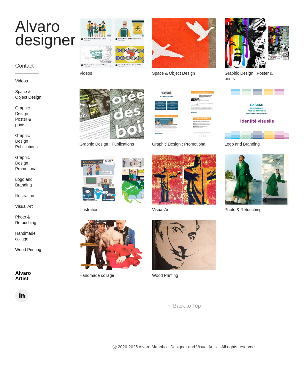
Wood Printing (28, 249)
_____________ (27, 72)
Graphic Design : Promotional (26, 163)
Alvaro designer (45, 33)
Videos (21, 81)
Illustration (24, 195)
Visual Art (24, 206)
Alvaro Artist (23, 275)
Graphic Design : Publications (26, 141)
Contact (24, 66)
